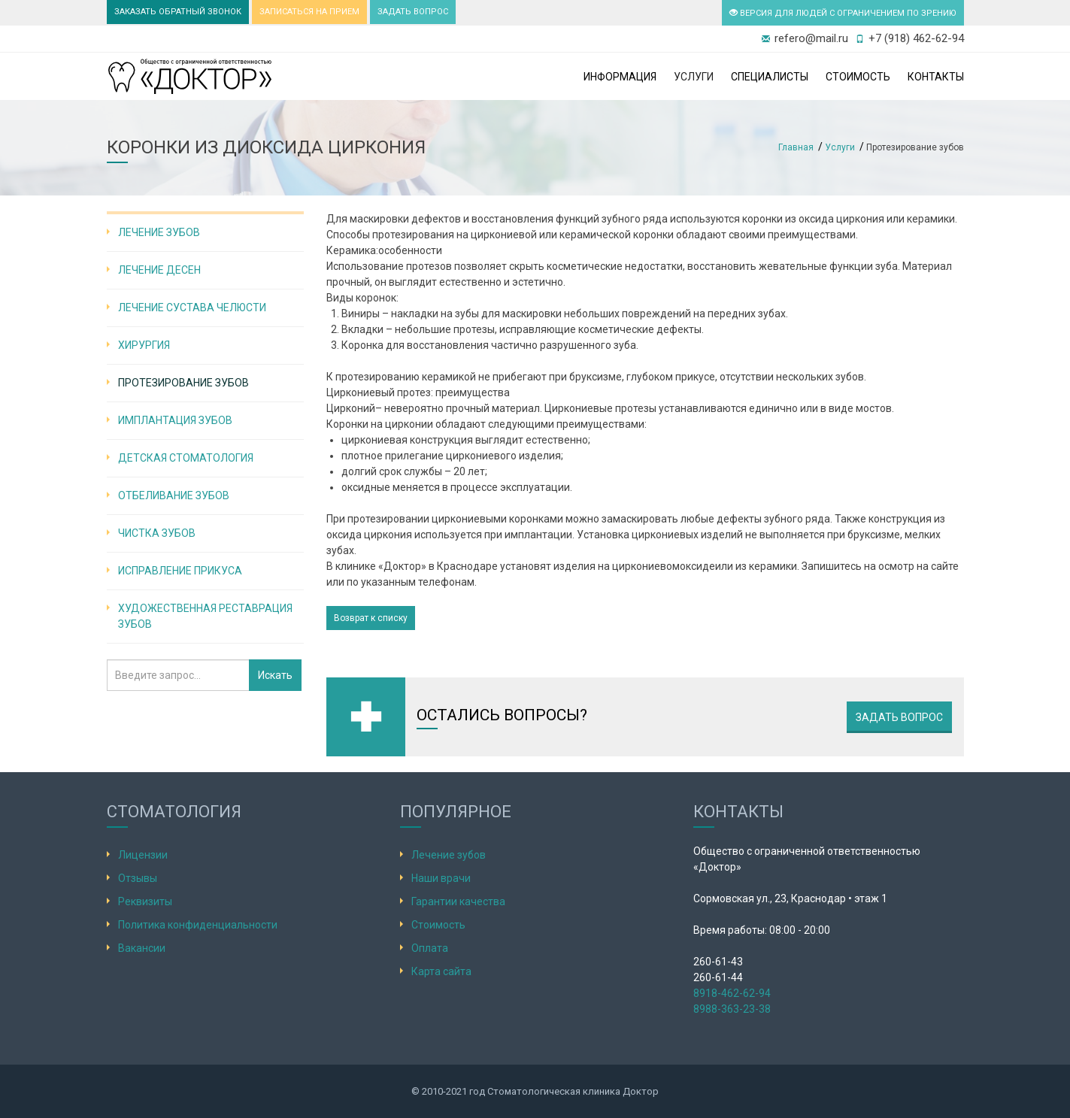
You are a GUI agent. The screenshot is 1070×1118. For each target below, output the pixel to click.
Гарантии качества (458, 901)
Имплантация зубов (175, 420)
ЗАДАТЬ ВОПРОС (412, 12)
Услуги (694, 77)
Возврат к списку (371, 618)
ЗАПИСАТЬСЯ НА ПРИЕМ (309, 12)
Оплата (429, 948)
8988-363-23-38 (732, 1009)
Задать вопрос (899, 717)
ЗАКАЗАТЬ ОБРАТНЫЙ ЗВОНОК (177, 12)
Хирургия (144, 345)
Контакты (936, 77)
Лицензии (143, 855)
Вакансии (141, 948)
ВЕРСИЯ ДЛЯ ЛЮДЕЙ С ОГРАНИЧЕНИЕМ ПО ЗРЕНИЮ (842, 13)
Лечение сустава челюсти (192, 307)
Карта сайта (441, 971)
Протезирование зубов (183, 383)
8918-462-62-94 (732, 993)
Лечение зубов (159, 232)
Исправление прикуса (180, 571)
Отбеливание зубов (173, 495)
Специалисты (769, 77)
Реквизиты (145, 901)
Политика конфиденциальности (197, 925)
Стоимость (858, 77)
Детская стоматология (185, 458)
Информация (619, 77)
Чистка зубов (157, 533)
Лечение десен (159, 270)
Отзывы (137, 878)
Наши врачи (441, 878)
